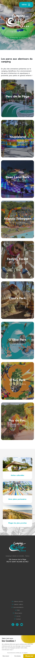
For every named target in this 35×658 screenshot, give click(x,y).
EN (16, 31)
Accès (17, 616)
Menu (26, 4)
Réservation (17, 613)
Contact (17, 619)
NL (19, 31)
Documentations (17, 607)
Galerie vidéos (17, 604)
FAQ (17, 610)
